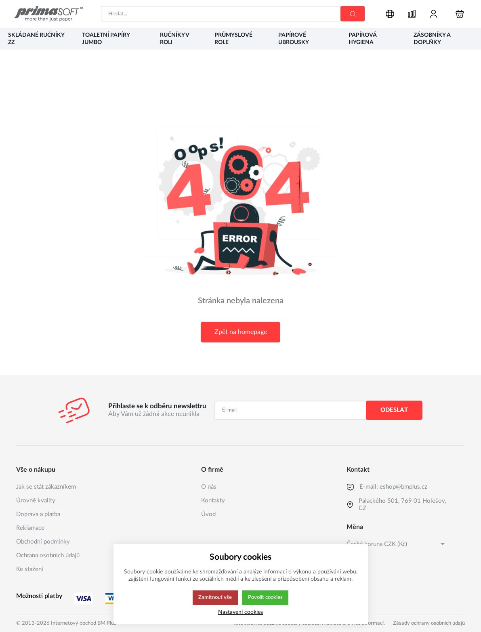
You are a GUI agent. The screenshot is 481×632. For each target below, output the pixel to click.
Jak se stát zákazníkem (46, 487)
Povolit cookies (266, 597)
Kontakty (213, 501)
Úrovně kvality (35, 501)
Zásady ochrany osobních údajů (429, 623)
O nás (208, 487)
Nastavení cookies (240, 612)
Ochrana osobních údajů (48, 555)
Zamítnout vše (214, 597)
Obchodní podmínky (43, 542)
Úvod (208, 514)
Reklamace (30, 528)
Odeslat (394, 410)
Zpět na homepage (240, 332)
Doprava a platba (38, 514)
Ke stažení (29, 569)
